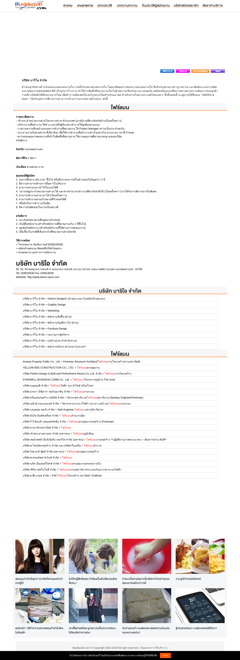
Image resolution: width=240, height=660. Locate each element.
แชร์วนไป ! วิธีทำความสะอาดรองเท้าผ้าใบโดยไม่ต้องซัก (39, 630)
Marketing (53, 310)
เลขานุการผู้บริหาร (58, 334)
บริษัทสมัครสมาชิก (186, 5)
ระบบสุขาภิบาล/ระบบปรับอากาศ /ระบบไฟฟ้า (90, 469)
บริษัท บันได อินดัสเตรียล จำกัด (40, 415)
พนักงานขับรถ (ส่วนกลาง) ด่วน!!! (67, 346)
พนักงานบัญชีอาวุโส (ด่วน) (63, 322)
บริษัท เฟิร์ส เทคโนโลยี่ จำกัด (39, 469)
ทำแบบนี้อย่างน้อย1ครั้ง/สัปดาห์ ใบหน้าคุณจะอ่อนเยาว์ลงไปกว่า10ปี (146, 581)
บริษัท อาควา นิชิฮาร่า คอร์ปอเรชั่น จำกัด (46, 391)
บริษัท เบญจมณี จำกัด (35, 385)
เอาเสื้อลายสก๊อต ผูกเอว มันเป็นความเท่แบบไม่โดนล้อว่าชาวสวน (92, 630)
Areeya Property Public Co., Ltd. (41, 361)
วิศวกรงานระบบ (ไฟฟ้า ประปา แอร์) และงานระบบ (96, 403)
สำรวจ (92, 445)
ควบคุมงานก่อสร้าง (83, 451)
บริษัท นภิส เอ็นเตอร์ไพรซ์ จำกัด (41, 463)
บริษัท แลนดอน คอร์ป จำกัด (39, 409)
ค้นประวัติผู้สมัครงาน (156, 5)
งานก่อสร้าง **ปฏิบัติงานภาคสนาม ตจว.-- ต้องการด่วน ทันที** (126, 439)
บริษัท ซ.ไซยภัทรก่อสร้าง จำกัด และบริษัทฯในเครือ (52, 445)
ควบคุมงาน (88, 367)
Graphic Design (57, 304)
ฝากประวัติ (105, 5)
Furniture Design (57, 328)
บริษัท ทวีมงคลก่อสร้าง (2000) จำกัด (43, 397)
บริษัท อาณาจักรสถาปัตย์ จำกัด (40, 427)
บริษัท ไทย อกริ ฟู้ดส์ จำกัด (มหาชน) (43, 451)
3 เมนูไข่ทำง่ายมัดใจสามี (188, 579)
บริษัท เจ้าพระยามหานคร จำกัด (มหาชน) (46, 433)
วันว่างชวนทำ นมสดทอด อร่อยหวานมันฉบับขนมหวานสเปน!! (146, 630)
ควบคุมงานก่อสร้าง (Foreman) (91, 421)
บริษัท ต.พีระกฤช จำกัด (36, 475)
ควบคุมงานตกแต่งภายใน (81, 463)
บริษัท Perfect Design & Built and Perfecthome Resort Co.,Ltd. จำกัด (62, 373)
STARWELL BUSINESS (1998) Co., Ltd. (46, 379)
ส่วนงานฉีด (73, 415)
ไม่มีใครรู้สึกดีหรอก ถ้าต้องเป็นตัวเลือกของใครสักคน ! (93, 581)
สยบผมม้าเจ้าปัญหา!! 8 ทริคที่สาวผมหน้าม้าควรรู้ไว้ (39, 581)
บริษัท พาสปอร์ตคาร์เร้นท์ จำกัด (41, 457)
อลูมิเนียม (83, 433)
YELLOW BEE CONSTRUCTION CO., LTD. (48, 367)
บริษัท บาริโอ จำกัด (120, 291)
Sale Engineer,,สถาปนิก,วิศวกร (80, 409)
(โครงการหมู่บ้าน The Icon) (94, 379)
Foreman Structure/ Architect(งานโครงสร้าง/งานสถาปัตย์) (101, 361)
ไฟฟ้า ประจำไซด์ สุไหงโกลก (71, 385)
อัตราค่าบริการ (212, 5)
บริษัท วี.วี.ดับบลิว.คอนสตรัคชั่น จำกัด (44, 421)
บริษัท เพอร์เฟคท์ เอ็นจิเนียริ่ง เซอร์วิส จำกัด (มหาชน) (53, 439)
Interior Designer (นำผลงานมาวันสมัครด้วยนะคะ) (76, 298)
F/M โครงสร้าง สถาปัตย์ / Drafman (77, 475)
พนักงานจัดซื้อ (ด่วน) (59, 316)
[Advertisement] (120, 41)
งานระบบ (83, 391)
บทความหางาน (127, 5)
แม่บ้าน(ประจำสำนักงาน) (62, 340)
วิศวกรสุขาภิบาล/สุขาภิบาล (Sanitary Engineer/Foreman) (105, 397)
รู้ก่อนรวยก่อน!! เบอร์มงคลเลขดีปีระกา (196, 628)
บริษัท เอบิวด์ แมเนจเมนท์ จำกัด (41, 403)
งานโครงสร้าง (118, 373)
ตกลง (165, 655)
